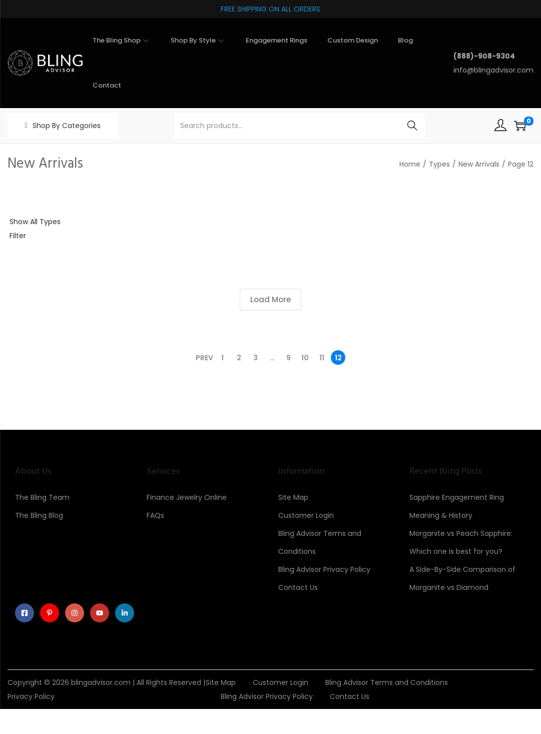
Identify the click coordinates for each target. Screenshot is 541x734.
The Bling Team (42, 497)
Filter (18, 236)
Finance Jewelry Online (187, 497)
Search (412, 126)
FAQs (155, 515)
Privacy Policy (31, 696)
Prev (204, 358)
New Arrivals (478, 164)
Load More (270, 299)
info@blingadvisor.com (493, 70)
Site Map (293, 497)
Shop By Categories (67, 126)
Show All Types (35, 222)
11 (321, 358)
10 (305, 358)
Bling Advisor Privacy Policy (324, 569)
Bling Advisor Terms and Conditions (386, 682)
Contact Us (298, 587)
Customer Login (306, 515)
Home (409, 164)
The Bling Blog (39, 515)
